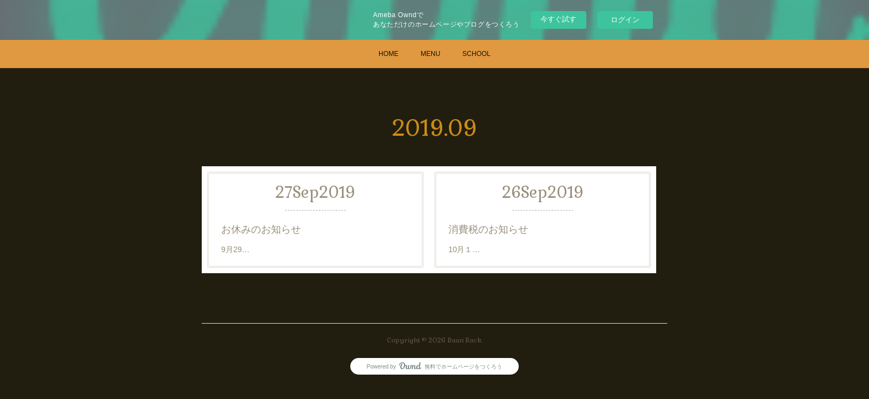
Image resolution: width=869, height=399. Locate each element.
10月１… (464, 249)
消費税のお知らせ (488, 229)
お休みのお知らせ (261, 229)
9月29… (235, 249)
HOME (388, 54)
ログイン (625, 20)
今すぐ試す (558, 19)
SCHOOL (476, 54)
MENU (430, 54)
